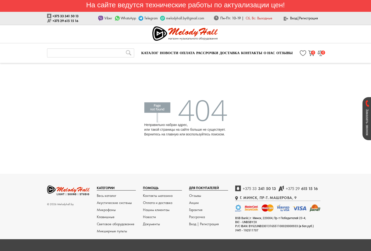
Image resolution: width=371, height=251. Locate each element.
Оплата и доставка (157, 202)
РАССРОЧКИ (207, 53)
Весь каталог (106, 195)
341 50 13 (259, 188)
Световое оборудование (115, 223)
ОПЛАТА (187, 53)
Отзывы (195, 195)
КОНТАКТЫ (251, 53)
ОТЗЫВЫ (284, 53)
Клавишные (106, 216)
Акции (194, 202)
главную (172, 134)
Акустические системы (114, 202)
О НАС (269, 53)
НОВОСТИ (169, 53)
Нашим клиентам (156, 209)
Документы (151, 223)
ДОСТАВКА (230, 53)
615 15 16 (302, 188)
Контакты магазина (157, 195)
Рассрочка (197, 216)
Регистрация (308, 18)
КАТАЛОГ (150, 53)
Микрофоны (106, 209)
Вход (293, 18)
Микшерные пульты (112, 231)
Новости (149, 216)
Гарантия (196, 209)
